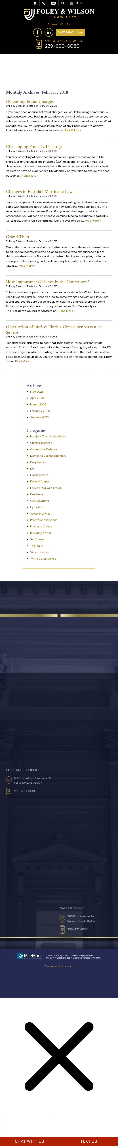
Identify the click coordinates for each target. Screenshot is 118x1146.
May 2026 (37, 392)
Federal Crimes (40, 481)
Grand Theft (17, 237)
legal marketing (73, 958)
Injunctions (37, 507)
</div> (27, 1131)
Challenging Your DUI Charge (34, 147)
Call (44, 3)
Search (63, 3)
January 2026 (39, 417)
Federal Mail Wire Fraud (45, 488)
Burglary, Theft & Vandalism (48, 436)
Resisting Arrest (40, 533)
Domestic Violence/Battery (48, 456)
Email (53, 3)
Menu (79, 3)
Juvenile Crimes (40, 514)
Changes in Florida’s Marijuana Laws (40, 192)
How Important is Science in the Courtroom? (47, 282)
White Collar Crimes (43, 559)
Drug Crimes (38, 462)
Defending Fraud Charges (30, 101)
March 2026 (38, 404)
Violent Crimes (39, 552)
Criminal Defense (41, 443)
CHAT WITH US (29, 1141)
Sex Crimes (37, 539)
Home (35, 3)
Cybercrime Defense (43, 449)
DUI (32, 469)
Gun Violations (40, 501)
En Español (66, 32)
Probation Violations (43, 520)
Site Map (66, 966)
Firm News (36, 494)
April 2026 (37, 398)
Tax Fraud (36, 546)
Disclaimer (51, 966)
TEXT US (88, 1141)
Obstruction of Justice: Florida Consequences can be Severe (54, 329)
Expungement (39, 475)
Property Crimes (41, 526)
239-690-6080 (62, 46)
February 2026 (40, 411)
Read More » (73, 130)
